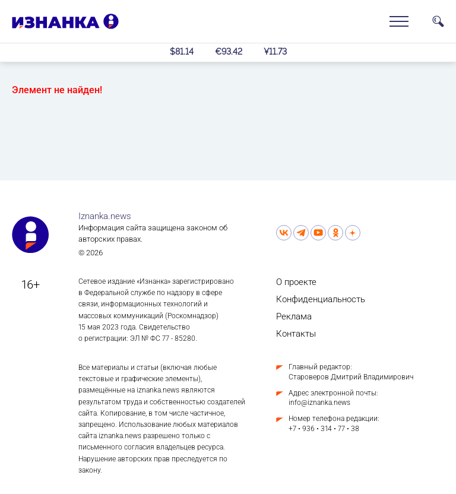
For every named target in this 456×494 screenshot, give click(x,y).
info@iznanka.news (319, 402)
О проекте (296, 282)
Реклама (294, 316)
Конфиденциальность (320, 299)
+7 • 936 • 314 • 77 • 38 (324, 429)
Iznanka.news (104, 216)
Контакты (296, 333)
